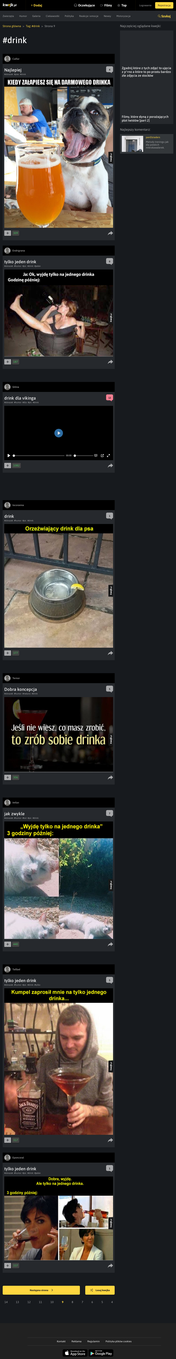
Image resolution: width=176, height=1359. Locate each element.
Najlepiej (13, 70)
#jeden (37, 266)
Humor (23, 16)
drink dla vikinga (20, 398)
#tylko (37, 985)
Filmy (108, 5)
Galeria (36, 16)
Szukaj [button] (166, 16)
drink (9, 516)
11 (40, 1302)
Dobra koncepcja (20, 689)
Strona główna (12, 26)
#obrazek (8, 74)
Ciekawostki (52, 16)
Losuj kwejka (100, 1290)
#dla (24, 402)
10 (52, 1302)
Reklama (76, 1341)
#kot (24, 818)
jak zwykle (14, 813)
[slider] (39, 455)
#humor (17, 266)
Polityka (69, 16)
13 (17, 1302)
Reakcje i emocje (88, 16)
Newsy (107, 16)
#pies (16, 74)
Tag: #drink (33, 26)
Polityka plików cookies (119, 1341)
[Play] (9, 455)
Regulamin (93, 1341)
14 (6, 1302)
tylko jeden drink (20, 261)
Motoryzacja (123, 16)
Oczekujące (86, 5)
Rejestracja (164, 5)
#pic (24, 266)
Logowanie (145, 5)
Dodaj (38, 5)
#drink (23, 74)
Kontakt (61, 1341)
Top (124, 5)
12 (29, 1302)
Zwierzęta (8, 16)
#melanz (26, 693)
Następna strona (41, 1290)
